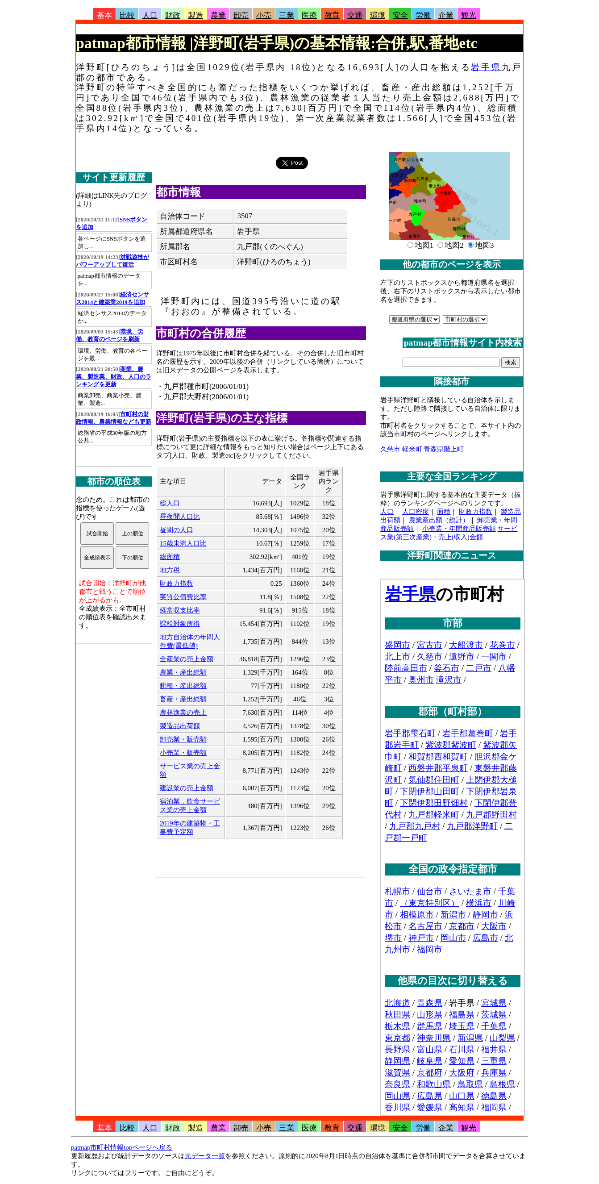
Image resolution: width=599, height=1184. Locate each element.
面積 (443, 511)
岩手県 (486, 67)
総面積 (170, 556)
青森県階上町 (444, 449)
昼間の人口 (176, 530)
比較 (127, 15)
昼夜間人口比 (180, 516)
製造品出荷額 (180, 726)
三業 (286, 15)
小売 (263, 15)
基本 (104, 15)
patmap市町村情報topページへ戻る (121, 1147)
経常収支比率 (180, 610)
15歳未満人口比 (183, 543)
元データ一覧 (205, 1155)
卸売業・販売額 (183, 739)
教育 (332, 15)
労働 (423, 15)
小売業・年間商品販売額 (459, 528)
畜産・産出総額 (183, 699)
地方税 (170, 570)
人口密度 (415, 511)
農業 (218, 15)
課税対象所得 (180, 623)
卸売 (241, 15)
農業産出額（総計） (439, 520)
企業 (445, 15)
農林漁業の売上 (183, 712)
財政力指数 (176, 583)
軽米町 (412, 449)
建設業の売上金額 (186, 788)
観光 (468, 15)
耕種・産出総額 (183, 685)
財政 (172, 15)
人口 (150, 15)
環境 (377, 15)
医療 (309, 15)
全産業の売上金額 (186, 659)
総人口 (170, 503)
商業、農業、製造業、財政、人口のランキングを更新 (113, 377)
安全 (400, 15)
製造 (195, 15)
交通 (354, 15)
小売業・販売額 (183, 752)
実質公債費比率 (183, 596)
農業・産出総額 (183, 672)
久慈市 (390, 449)
